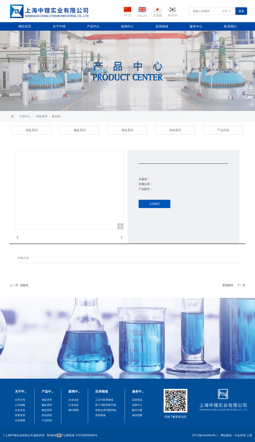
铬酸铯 (24, 285)
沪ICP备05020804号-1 (205, 435)
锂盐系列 (32, 130)
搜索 (241, 11)
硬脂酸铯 (227, 285)
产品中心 (25, 116)
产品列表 (223, 130)
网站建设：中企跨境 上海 (236, 435)
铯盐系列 (41, 116)
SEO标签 (52, 435)
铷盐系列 (80, 130)
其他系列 (175, 130)
